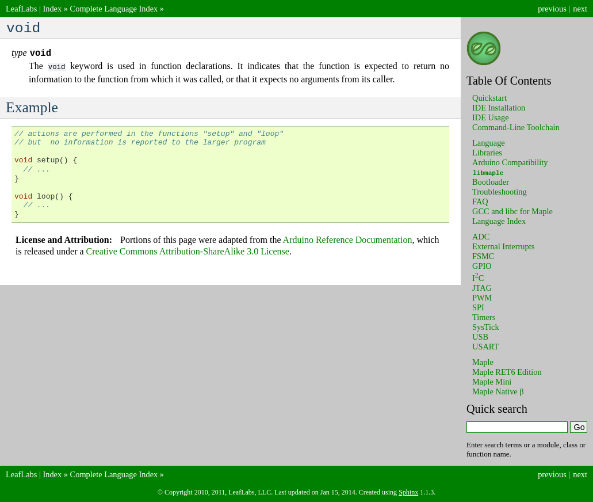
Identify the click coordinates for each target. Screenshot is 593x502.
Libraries (487, 152)
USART (485, 346)
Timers (483, 317)
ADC (480, 236)
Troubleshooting (499, 191)
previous (552, 8)
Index (52, 8)
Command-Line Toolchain (516, 127)
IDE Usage (490, 117)
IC (478, 278)
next (580, 8)
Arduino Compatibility (510, 162)
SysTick (485, 327)
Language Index (499, 221)
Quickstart (489, 97)
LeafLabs (21, 8)
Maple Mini (491, 381)
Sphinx (408, 492)
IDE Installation (498, 107)
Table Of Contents (509, 80)
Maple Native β (498, 391)
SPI (478, 307)
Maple (482, 362)
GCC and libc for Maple (512, 211)
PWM (482, 297)
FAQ (480, 201)
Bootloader (490, 182)
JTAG (482, 287)
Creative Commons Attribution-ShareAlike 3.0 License (187, 254)
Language (488, 142)
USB (480, 336)
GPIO (482, 266)
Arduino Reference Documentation (347, 243)
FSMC (483, 256)
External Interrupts (503, 246)
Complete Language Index (114, 8)
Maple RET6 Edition (507, 372)
